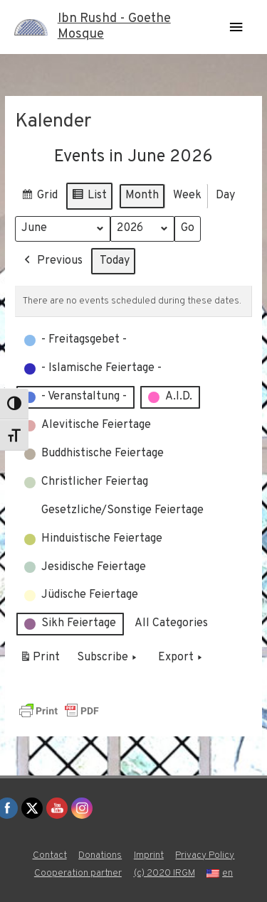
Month (142, 195)
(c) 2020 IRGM (164, 873)
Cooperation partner (78, 873)
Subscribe (108, 658)
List (89, 197)
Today (115, 260)
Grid (39, 197)
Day (225, 195)
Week (187, 195)
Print (39, 660)
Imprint (149, 855)
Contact (50, 855)
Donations (100, 855)
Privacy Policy (204, 855)
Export (181, 658)
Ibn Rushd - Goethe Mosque (114, 27)
